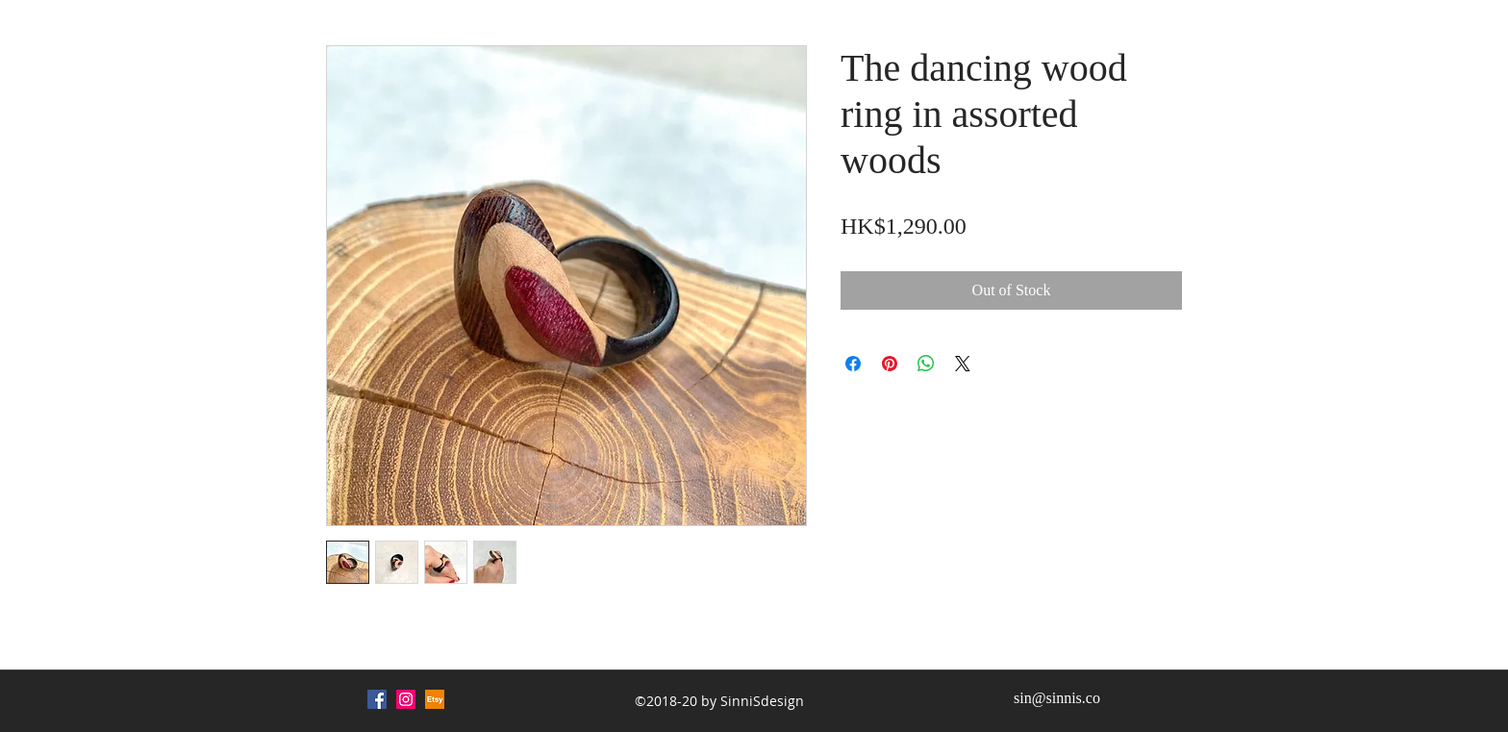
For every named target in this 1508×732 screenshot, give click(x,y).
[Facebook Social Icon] (377, 699)
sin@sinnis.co (1057, 698)
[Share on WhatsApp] (926, 363)
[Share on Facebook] (853, 363)
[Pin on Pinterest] (889, 363)
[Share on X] (962, 363)
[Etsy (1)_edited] (434, 699)
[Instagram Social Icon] (405, 699)
